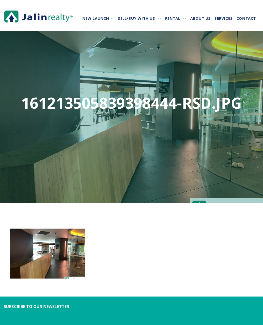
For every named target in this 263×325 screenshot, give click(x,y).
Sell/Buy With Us (136, 18)
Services (223, 18)
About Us (200, 18)
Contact (246, 18)
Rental (172, 18)
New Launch (95, 18)
